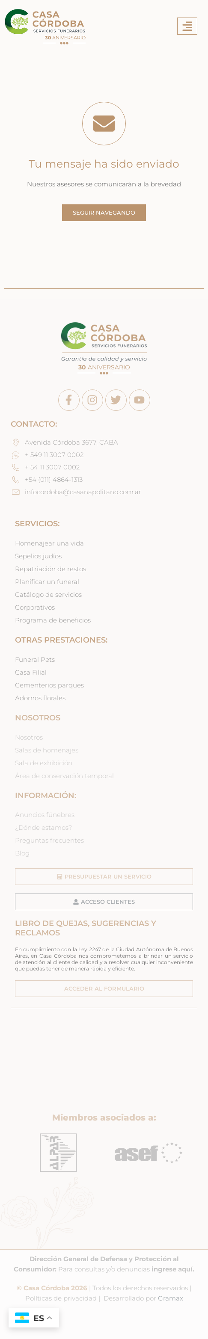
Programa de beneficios (53, 620)
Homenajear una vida (49, 543)
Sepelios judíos (38, 556)
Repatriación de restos (50, 569)
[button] (187, 26)
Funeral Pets (35, 660)
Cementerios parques (49, 685)
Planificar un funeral (47, 582)
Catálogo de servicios (48, 595)
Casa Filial (31, 672)
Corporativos (35, 607)
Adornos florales (40, 698)
